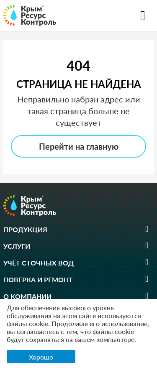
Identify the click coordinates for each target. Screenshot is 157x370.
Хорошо (41, 357)
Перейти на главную (78, 146)
